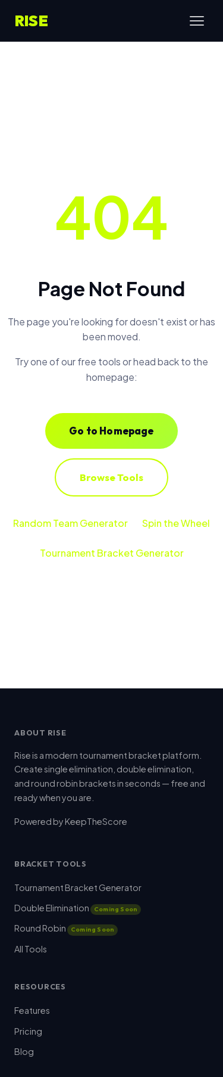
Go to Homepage (111, 430)
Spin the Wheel (176, 523)
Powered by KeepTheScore (70, 821)
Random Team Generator (70, 523)
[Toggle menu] (197, 20)
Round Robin (66, 928)
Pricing (28, 1031)
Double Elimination (77, 907)
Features (32, 1010)
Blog (24, 1051)
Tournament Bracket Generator (112, 553)
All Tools (30, 948)
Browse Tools (111, 477)
